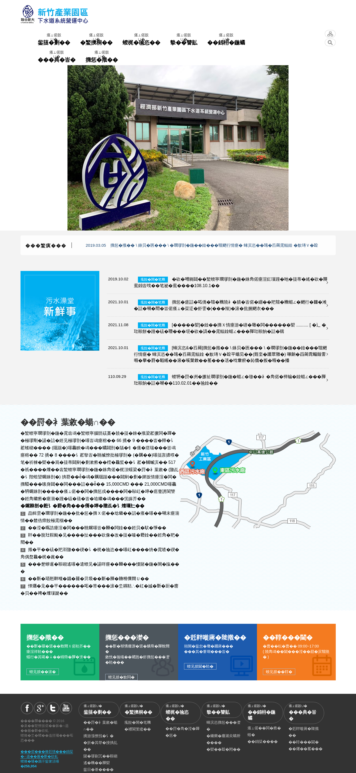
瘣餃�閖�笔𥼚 (137, 722)
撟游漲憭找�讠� (98, 736)
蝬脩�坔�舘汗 (330, 34)
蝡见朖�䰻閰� (121, 677)
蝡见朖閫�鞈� (200, 666)
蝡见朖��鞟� (279, 672)
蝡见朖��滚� (42, 672)
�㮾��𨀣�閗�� (223, 749)
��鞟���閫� (304, 742)
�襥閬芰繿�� (137, 729)
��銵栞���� (262, 741)
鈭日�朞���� (98, 769)
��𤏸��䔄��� (306, 749)
